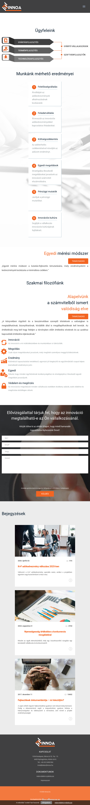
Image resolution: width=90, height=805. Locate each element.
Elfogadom (46, 803)
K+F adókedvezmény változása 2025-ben (38, 566)
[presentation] (45, 480)
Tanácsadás (78, 261)
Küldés (45, 494)
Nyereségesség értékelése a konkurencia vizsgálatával (45, 633)
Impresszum (45, 780)
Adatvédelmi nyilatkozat (63, 803)
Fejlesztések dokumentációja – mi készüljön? (41, 700)
